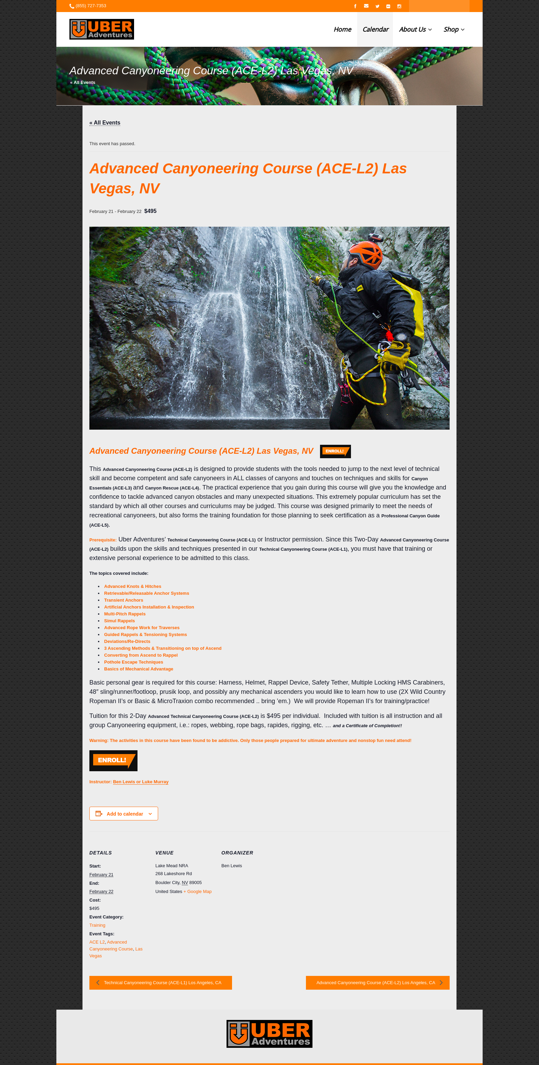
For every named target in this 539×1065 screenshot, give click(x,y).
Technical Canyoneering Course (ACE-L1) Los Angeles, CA (162, 982)
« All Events (82, 82)
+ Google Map (198, 891)
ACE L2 (97, 942)
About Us (415, 29)
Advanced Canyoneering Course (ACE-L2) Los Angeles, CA (376, 982)
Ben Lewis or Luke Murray (141, 781)
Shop (454, 29)
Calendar (375, 29)
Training (97, 925)
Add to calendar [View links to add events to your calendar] (125, 814)
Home (342, 29)
